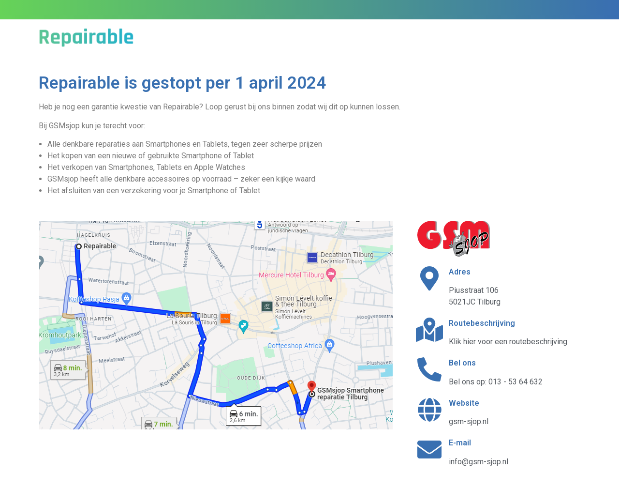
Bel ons (462, 362)
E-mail (460, 442)
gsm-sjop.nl (468, 421)
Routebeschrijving (482, 323)
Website (464, 403)
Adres (460, 271)
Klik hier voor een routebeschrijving (508, 341)
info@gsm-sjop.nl (478, 461)
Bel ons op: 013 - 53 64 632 (496, 381)
